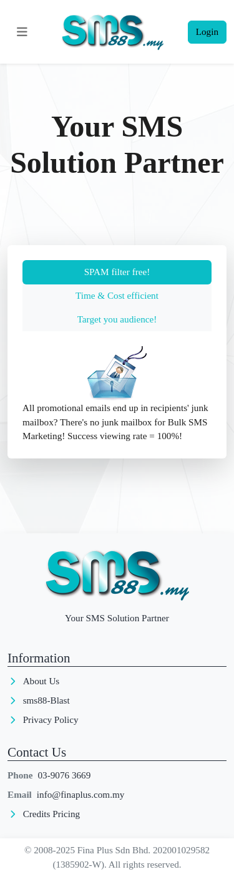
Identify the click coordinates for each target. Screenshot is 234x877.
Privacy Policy (51, 719)
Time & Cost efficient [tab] (117, 295)
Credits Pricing (51, 813)
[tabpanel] (117, 394)
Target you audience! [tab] (117, 319)
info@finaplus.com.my (81, 794)
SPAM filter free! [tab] (117, 271)
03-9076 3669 (64, 775)
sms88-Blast (46, 700)
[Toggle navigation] (22, 32)
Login (207, 31)
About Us (41, 681)
